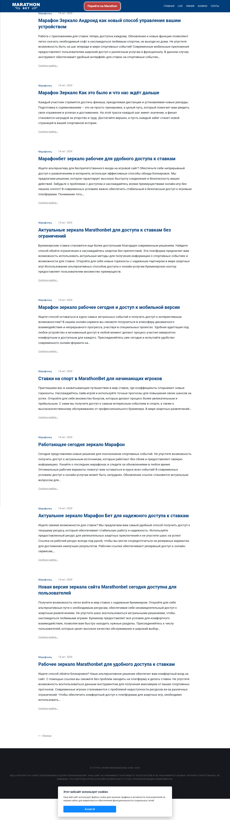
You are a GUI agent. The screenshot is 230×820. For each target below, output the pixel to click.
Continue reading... (48, 65)
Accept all (72, 809)
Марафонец (45, 13)
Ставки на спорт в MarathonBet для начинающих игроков (107, 392)
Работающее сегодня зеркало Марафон (86, 458)
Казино (202, 6)
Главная (169, 6)
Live (180, 6)
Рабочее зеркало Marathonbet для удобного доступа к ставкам (114, 685)
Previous (47, 756)
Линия (190, 6)
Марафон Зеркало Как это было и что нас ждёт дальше (106, 93)
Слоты (215, 6)
